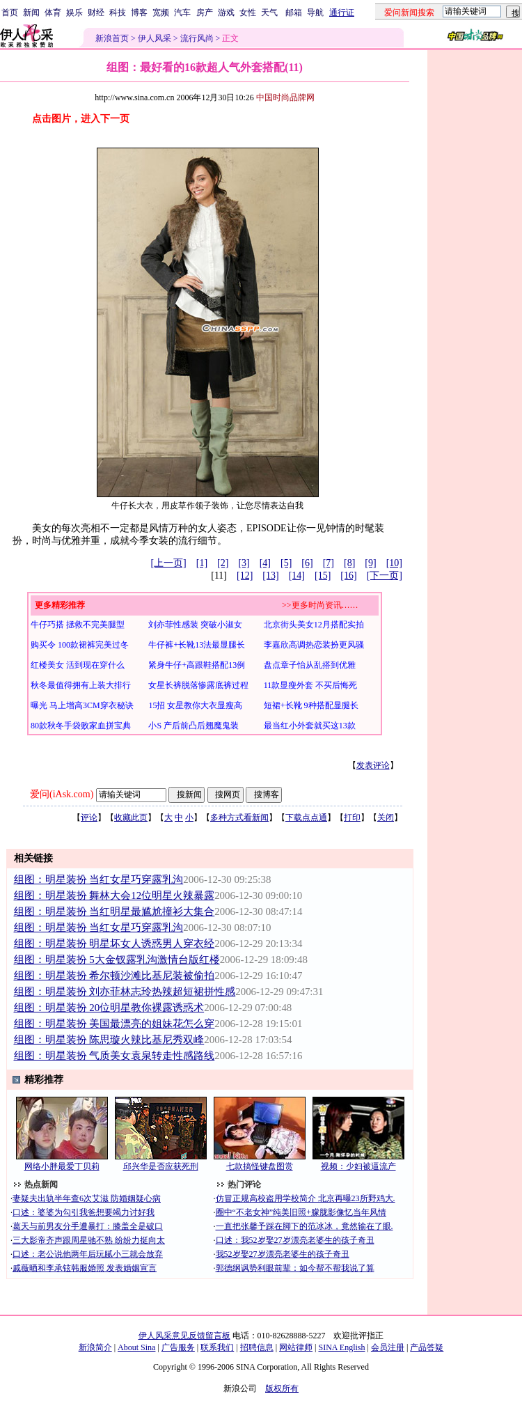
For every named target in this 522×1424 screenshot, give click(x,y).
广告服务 (178, 1347)
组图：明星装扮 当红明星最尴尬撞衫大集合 (114, 911)
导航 (315, 12)
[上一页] (168, 563)
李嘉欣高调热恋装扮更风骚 (314, 645)
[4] (265, 563)
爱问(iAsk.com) (61, 794)
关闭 (385, 817)
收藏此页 (131, 817)
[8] (349, 563)
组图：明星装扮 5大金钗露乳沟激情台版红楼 (117, 959)
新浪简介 (95, 1347)
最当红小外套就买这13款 (310, 725)
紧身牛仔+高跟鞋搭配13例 (196, 665)
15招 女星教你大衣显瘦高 (195, 705)
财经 (96, 12)
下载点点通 (306, 817)
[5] (286, 563)
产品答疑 (426, 1347)
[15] (323, 575)
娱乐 (74, 12)
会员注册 (387, 1347)
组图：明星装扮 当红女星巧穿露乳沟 (99, 879)
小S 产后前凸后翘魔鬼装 (193, 725)
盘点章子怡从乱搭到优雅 (310, 665)
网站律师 (296, 1347)
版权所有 (282, 1388)
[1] (201, 563)
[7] (328, 563)
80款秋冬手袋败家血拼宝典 (81, 725)
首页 (9, 12)
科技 (117, 12)
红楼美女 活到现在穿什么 (78, 665)
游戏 (226, 12)
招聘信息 (257, 1347)
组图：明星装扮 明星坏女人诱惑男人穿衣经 (114, 943)
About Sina (136, 1347)
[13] (270, 575)
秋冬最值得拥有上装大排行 (81, 685)
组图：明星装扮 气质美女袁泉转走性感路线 (114, 1055)
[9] (370, 563)
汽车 (182, 12)
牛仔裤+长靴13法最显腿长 (196, 645)
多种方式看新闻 (239, 817)
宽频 (160, 12)
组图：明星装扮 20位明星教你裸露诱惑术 (109, 1007)
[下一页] (384, 575)
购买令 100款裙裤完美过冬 (80, 645)
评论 (89, 817)
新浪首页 (112, 38)
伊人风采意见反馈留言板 (184, 1335)
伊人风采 (154, 38)
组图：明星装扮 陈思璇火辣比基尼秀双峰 (109, 1039)
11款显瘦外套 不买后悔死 (311, 685)
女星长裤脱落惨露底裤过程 (198, 685)
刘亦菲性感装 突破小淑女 (195, 624)
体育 (53, 12)
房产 (204, 12)
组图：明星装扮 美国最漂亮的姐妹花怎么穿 (114, 1023)
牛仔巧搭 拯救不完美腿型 (78, 624)
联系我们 (217, 1347)
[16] (348, 575)
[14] (297, 575)
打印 (352, 817)
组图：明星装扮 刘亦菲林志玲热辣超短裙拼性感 (125, 991)
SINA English (341, 1347)
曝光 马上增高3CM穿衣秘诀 (82, 705)
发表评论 (373, 765)
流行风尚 (197, 38)
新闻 (31, 12)
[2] (222, 563)
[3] (243, 563)
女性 (247, 12)
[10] (394, 563)
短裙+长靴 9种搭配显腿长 (311, 705)
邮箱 (293, 12)
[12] (245, 575)
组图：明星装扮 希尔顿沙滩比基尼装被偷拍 (114, 975)
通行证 (341, 12)
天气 (269, 12)
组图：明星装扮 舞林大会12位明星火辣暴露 (114, 895)
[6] (307, 563)
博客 (139, 12)
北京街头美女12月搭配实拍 (314, 624)
